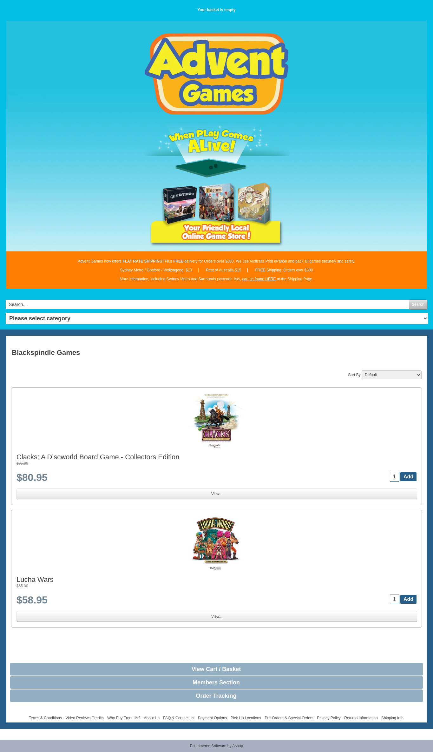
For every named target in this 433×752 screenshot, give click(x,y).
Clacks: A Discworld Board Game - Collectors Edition (98, 457)
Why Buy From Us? (123, 718)
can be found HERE (259, 279)
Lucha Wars (35, 579)
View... (216, 494)
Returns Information (360, 718)
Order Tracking (216, 696)
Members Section (216, 682)
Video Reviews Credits (84, 718)
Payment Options (212, 718)
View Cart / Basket (216, 669)
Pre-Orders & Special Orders (289, 718)
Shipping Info (392, 718)
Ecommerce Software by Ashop (216, 746)
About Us (152, 718)
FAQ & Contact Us (178, 718)
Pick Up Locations (246, 718)
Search (418, 304)
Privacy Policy (329, 718)
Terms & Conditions (45, 718)
